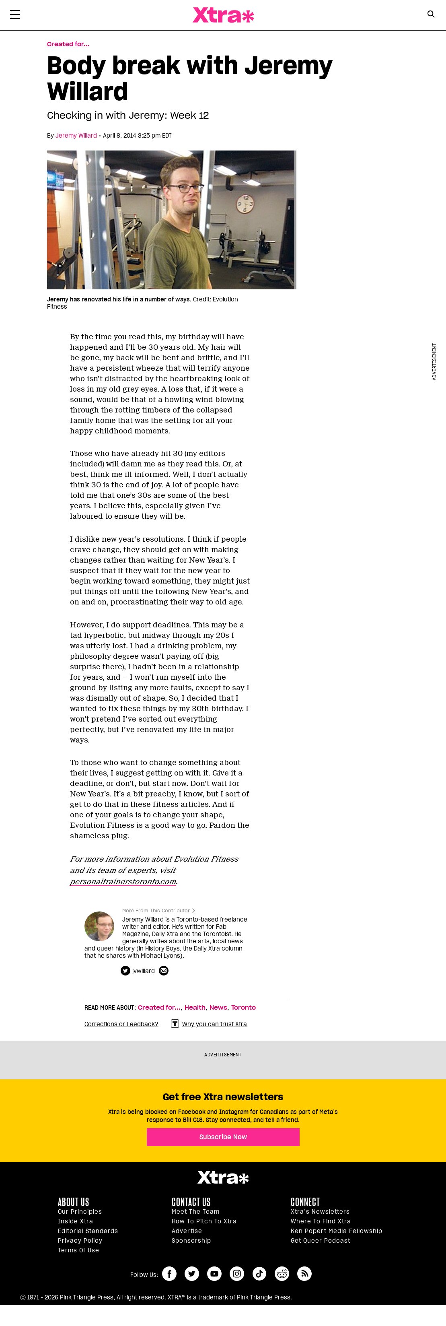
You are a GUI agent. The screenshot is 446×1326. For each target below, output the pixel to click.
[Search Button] (431, 14)
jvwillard (143, 971)
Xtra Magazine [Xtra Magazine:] (223, 1177)
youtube (214, 1273)
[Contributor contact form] (165, 971)
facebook (169, 1273)
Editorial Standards (88, 1231)
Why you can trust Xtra (209, 1024)
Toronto (243, 1007)
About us (73, 1202)
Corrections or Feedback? (121, 1024)
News (218, 1007)
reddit (282, 1273)
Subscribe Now (223, 1137)
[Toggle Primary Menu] (15, 16)
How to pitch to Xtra (204, 1221)
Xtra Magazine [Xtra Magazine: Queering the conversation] (223, 15)
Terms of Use (78, 1250)
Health (195, 1007)
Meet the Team (196, 1211)
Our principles (80, 1211)
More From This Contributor (156, 910)
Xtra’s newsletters (320, 1211)
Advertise (187, 1231)
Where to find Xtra (321, 1221)
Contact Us (191, 1202)
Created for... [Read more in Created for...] (68, 44)
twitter (192, 1273)
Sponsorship (191, 1240)
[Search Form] (431, 15)
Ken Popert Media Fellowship (336, 1231)
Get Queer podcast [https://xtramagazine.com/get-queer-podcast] (320, 1240)
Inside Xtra (75, 1221)
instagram (237, 1273)
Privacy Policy (80, 1240)
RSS (304, 1273)
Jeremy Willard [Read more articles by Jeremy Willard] (76, 135)
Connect (305, 1202)
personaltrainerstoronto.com (123, 881)
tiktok (259, 1273)
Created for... (159, 1007)
